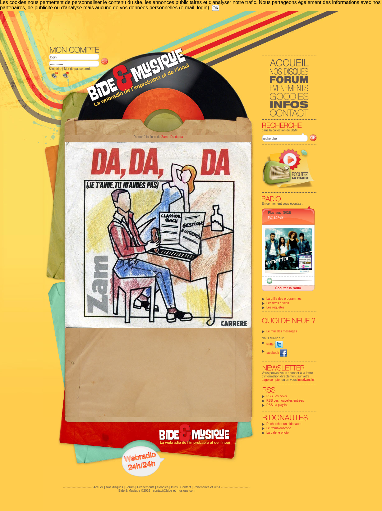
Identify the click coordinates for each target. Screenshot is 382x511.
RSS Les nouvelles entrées (285, 400)
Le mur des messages (281, 331)
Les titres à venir (277, 303)
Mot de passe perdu (77, 69)
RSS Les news (276, 396)
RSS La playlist (277, 405)
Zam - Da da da (172, 137)
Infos (174, 487)
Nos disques (114, 487)
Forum (130, 487)
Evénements (145, 487)
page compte (271, 379)
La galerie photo (277, 432)
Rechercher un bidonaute (283, 424)
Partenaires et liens (207, 487)
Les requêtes (275, 307)
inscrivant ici (305, 379)
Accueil (98, 487)
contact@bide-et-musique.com (174, 490)
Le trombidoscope (278, 428)
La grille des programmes (283, 298)
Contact (185, 487)
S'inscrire (55, 69)
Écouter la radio (288, 288)
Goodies (162, 487)
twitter (274, 344)
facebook (276, 352)
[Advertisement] (183, 28)
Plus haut (274, 212)
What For (275, 217)
